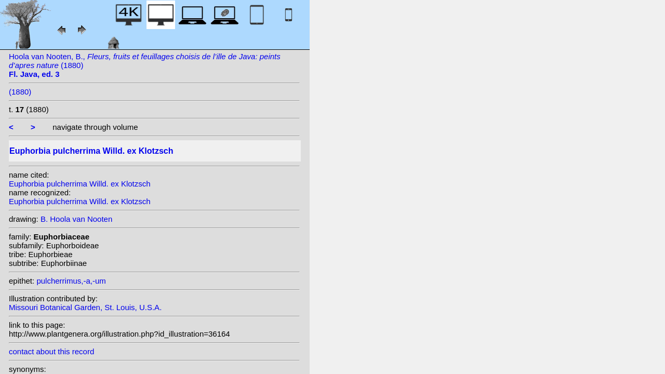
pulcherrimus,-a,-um (70, 280)
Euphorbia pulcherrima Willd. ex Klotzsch (80, 183)
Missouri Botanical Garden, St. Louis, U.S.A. (85, 307)
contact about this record (51, 351)
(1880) (20, 91)
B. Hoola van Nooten (76, 219)
